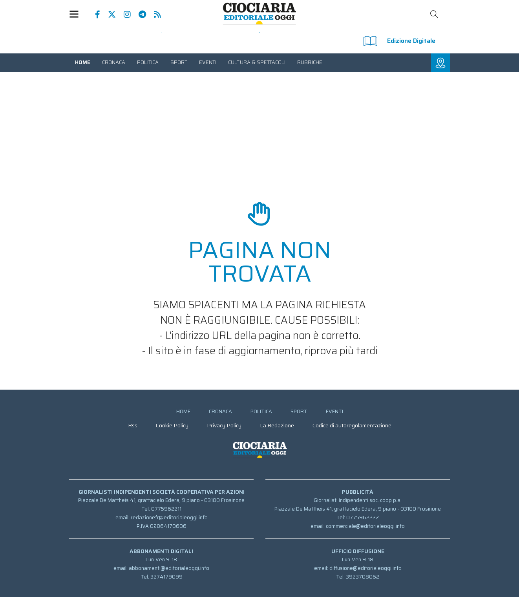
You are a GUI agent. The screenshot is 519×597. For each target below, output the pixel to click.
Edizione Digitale (399, 41)
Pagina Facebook (93, 14)
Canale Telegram (138, 14)
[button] (78, 14)
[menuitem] (82, 62)
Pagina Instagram (123, 14)
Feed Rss (153, 14)
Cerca (434, 14)
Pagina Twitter (108, 14)
